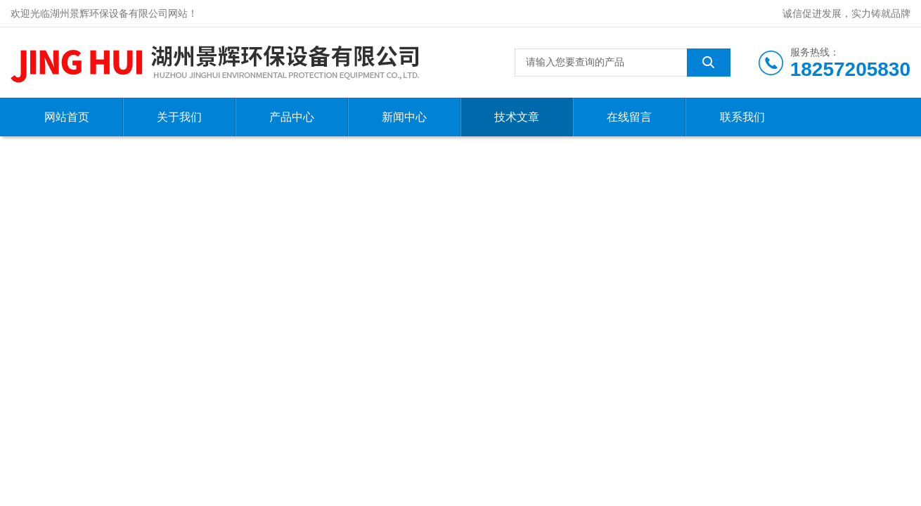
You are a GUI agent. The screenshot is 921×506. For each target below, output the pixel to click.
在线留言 (629, 117)
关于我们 (179, 117)
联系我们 (742, 117)
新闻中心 (404, 117)
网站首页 (66, 117)
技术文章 (516, 117)
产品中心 (291, 117)
